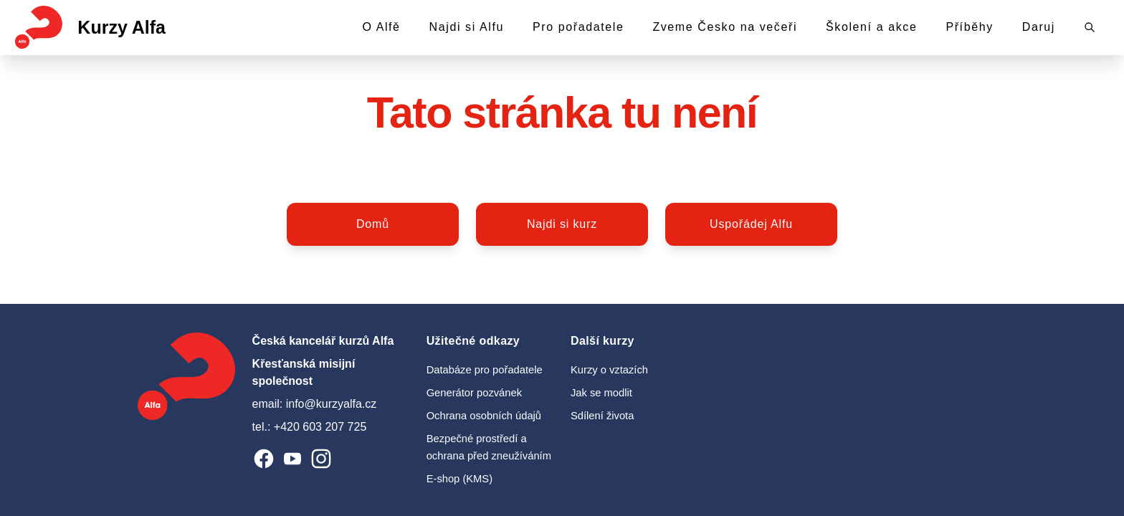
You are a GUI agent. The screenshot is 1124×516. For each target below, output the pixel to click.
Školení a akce (871, 27)
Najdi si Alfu (466, 27)
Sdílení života (602, 415)
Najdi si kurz (562, 224)
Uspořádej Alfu (751, 224)
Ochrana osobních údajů (484, 415)
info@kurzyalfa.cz (331, 404)
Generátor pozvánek (474, 392)
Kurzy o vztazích (609, 370)
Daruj (1038, 27)
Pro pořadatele (578, 27)
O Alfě (381, 27)
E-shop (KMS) (459, 478)
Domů (372, 224)
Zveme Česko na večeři (724, 27)
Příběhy (969, 27)
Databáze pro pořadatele (485, 370)
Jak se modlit (601, 392)
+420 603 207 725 (320, 427)
